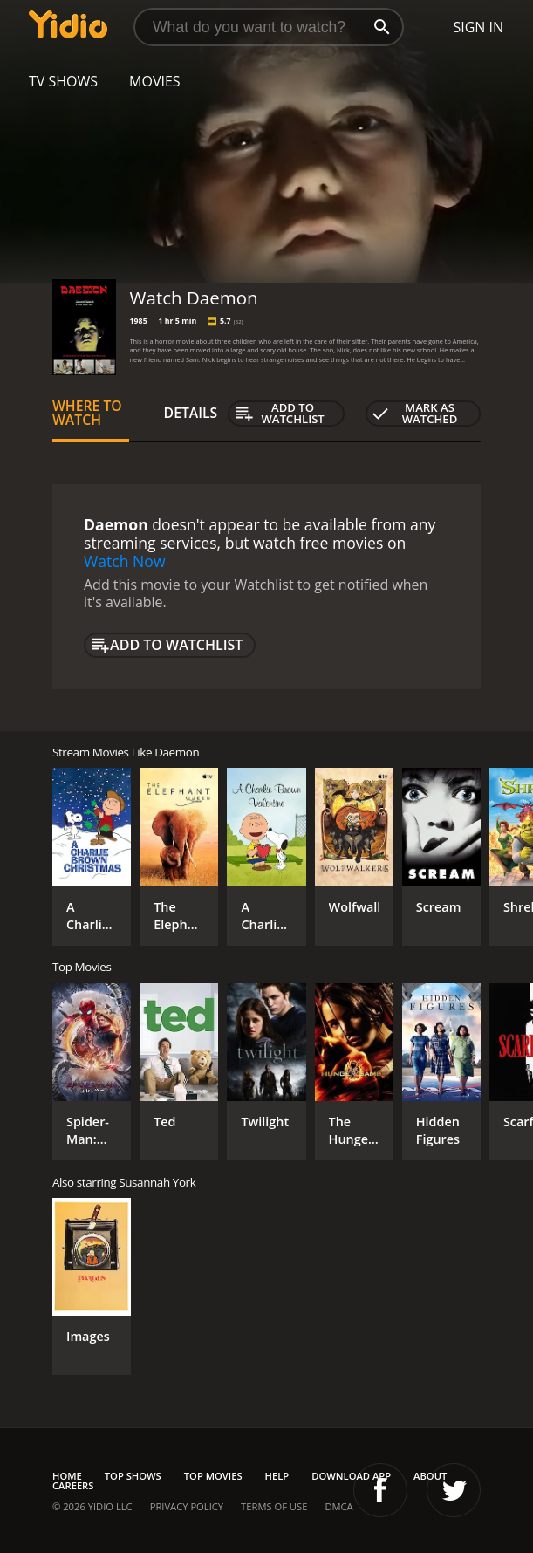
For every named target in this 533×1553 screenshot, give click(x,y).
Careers (72, 1485)
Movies (155, 81)
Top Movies (213, 1475)
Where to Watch (87, 412)
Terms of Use (274, 1506)
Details (191, 412)
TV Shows (63, 81)
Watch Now (125, 561)
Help (277, 1475)
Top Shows (133, 1475)
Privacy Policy (186, 1506)
